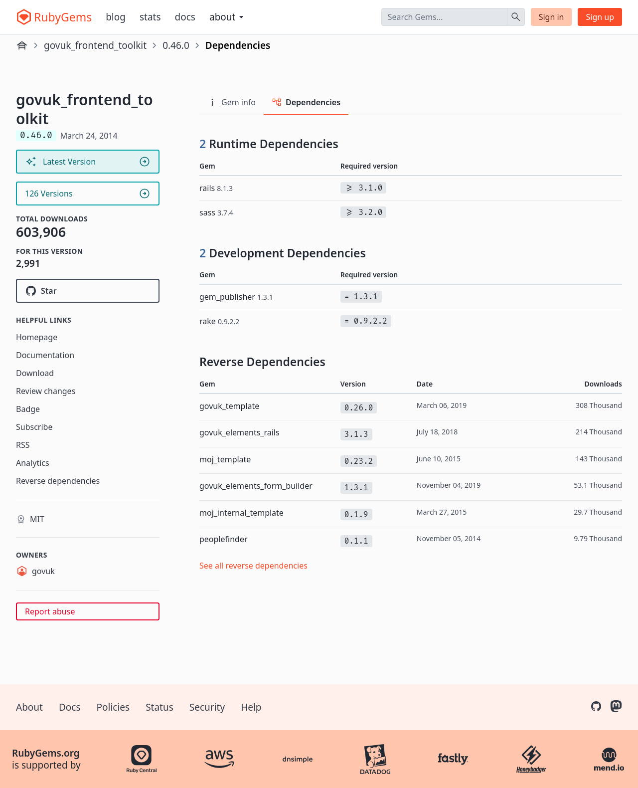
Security (207, 707)
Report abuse (50, 611)
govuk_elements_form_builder (256, 485)
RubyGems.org (46, 753)
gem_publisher (236, 296)
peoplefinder (223, 539)
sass (216, 212)
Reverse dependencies (58, 480)
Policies (113, 707)
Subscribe (34, 426)
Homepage (36, 337)
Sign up (600, 16)
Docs (185, 16)
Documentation (45, 355)
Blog (116, 16)
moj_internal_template (241, 512)
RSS (23, 444)
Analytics (32, 462)
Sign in (551, 16)
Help (251, 707)
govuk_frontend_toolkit (95, 45)
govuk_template (229, 405)
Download (35, 373)
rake (219, 321)
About (29, 707)
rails (216, 188)
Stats (150, 16)
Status (159, 707)
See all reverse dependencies (253, 565)
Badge (28, 408)
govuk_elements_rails (239, 432)
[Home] (22, 45)
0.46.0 (175, 45)
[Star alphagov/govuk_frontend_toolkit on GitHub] (88, 291)
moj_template (225, 459)
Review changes (45, 391)
